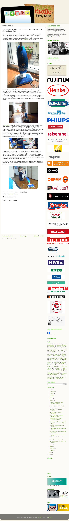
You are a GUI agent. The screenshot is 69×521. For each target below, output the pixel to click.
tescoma (49, 377)
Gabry (56, 354)
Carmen (56, 347)
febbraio (52, 448)
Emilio (59, 353)
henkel (48, 355)
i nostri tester (56, 355)
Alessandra (55, 343)
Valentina (57, 377)
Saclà (48, 372)
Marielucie (56, 362)
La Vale (59, 359)
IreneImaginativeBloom (55, 356)
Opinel (48, 366)
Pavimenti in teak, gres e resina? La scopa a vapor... (57, 407)
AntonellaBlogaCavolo (61, 345)
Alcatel (48, 343)
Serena (59, 372)
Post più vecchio (39, 236)
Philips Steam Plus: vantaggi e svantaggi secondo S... (56, 419)
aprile (51, 444)
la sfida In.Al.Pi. (52, 359)
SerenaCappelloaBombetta (53, 373)
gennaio (52, 450)
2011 (50, 454)
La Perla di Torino (62, 358)
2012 (50, 452)
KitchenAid (52, 358)
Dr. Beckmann (60, 351)
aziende (52, 346)
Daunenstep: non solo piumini (56, 439)
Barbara (58, 346)
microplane (61, 363)
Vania (63, 377)
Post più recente (8, 236)
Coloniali (64, 349)
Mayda (48, 363)
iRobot (64, 357)
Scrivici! (63, 60)
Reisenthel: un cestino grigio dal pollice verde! (57, 426)
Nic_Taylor (39, 517)
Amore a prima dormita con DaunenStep (56, 413)
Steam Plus (26, 39)
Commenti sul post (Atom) (12, 238)
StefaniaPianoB (60, 375)
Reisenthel (58, 369)
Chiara (62, 347)
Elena (54, 353)
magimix (49, 362)
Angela (62, 343)
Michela (55, 363)
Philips (8, 193)
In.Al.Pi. (64, 355)
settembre (52, 395)
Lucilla (62, 360)
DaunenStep (50, 351)
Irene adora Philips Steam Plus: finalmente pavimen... (56, 403)
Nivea (53, 364)
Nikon (48, 364)
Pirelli (64, 368)
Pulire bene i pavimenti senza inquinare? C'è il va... (56, 416)
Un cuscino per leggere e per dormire (58, 421)
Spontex (62, 374)
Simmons (64, 373)
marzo (51, 446)
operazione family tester (60, 364)
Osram (55, 366)
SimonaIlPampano (14, 193)
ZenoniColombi (59, 378)
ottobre (51, 393)
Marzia (63, 362)
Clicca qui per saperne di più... (54, 36)
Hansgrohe (62, 354)
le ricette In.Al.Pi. (54, 360)
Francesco (64, 353)
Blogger (50, 517)
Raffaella (49, 369)
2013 (50, 389)
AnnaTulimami (50, 345)
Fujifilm (51, 354)
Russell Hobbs (61, 370)
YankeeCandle (50, 378)
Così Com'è (53, 350)
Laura (64, 359)
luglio (51, 397)
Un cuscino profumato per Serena (57, 405)
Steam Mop (50, 375)
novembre (52, 391)
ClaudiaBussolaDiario (53, 349)
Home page (23, 236)
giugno (51, 398)
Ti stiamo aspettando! (51, 334)
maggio (52, 400)
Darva (62, 350)
